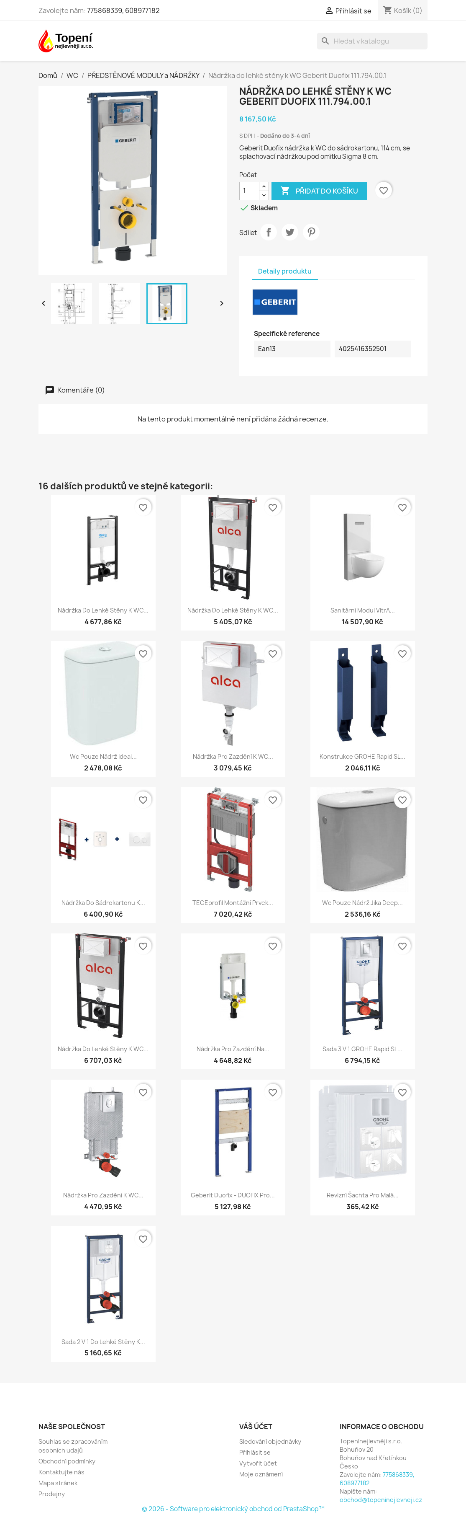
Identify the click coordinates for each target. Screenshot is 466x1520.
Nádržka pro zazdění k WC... (233, 756)
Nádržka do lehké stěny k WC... (103, 610)
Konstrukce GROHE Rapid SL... (362, 756)
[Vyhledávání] (372, 41)
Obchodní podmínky (66, 1461)
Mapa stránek (57, 1483)
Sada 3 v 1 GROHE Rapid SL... (362, 1049)
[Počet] (249, 191)
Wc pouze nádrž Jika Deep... (362, 903)
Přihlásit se (255, 1452)
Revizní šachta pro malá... (363, 1195)
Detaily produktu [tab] (285, 271)
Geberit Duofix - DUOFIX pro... (233, 1195)
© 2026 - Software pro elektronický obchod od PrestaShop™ (233, 1508)
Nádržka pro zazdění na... (233, 1049)
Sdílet (268, 232)
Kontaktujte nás (61, 1472)
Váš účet (255, 1426)
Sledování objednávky (270, 1441)
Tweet (290, 232)
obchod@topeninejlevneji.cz (381, 1500)
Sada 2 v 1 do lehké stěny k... (103, 1342)
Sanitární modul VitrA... (362, 610)
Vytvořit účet (258, 1463)
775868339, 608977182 (123, 10)
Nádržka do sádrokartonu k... (103, 903)
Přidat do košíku (319, 191)
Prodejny (51, 1494)
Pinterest (311, 232)
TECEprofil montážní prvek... (232, 903)
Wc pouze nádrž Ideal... (103, 756)
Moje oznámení (261, 1474)
